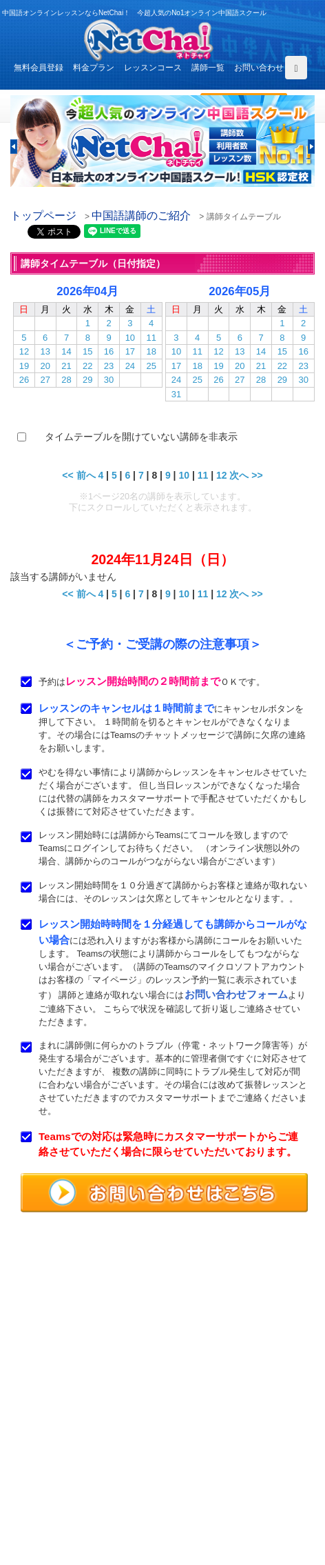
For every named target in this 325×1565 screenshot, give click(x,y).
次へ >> (245, 475)
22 (87, 366)
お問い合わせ (259, 67)
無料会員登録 (38, 67)
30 (109, 380)
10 (130, 337)
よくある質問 (40, 1477)
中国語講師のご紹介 (141, 215)
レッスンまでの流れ (53, 1461)
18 (151, 351)
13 (45, 351)
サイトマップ (208, 1509)
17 (130, 351)
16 (109, 351)
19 (24, 366)
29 (87, 380)
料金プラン (93, 67)
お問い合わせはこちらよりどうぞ (83, 1387)
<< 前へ (78, 475)
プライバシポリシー (220, 1493)
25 (151, 366)
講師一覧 (207, 67)
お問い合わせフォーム (236, 994)
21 (66, 366)
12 (24, 351)
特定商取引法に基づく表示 (65, 1509)
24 (130, 366)
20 (45, 366)
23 (109, 366)
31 (176, 394)
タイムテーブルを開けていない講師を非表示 (141, 436)
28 (66, 380)
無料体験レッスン (216, 1461)
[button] (13, 146)
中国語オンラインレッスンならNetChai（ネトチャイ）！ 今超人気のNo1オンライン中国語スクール (162, 1276)
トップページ (43, 215)
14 (66, 351)
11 (151, 337)
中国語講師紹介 (212, 1446)
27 (45, 380)
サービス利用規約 (216, 1477)
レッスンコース (153, 67)
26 (24, 380)
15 (87, 351)
